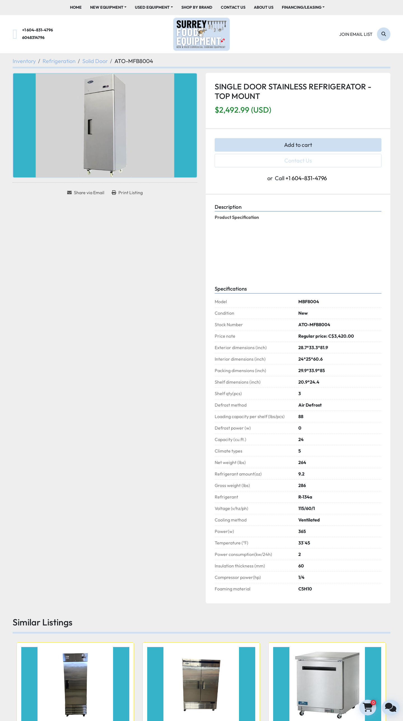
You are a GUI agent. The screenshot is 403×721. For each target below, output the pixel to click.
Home (76, 7)
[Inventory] (24, 60)
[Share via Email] (86, 192)
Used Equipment (152, 7)
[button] (108, 7)
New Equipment (106, 7)
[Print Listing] (127, 192)
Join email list (355, 34)
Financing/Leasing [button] (302, 7)
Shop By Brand (196, 7)
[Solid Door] (95, 60)
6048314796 (33, 37)
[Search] (383, 34)
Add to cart (298, 144)
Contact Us (233, 7)
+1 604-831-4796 (37, 30)
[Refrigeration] (59, 60)
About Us (263, 7)
